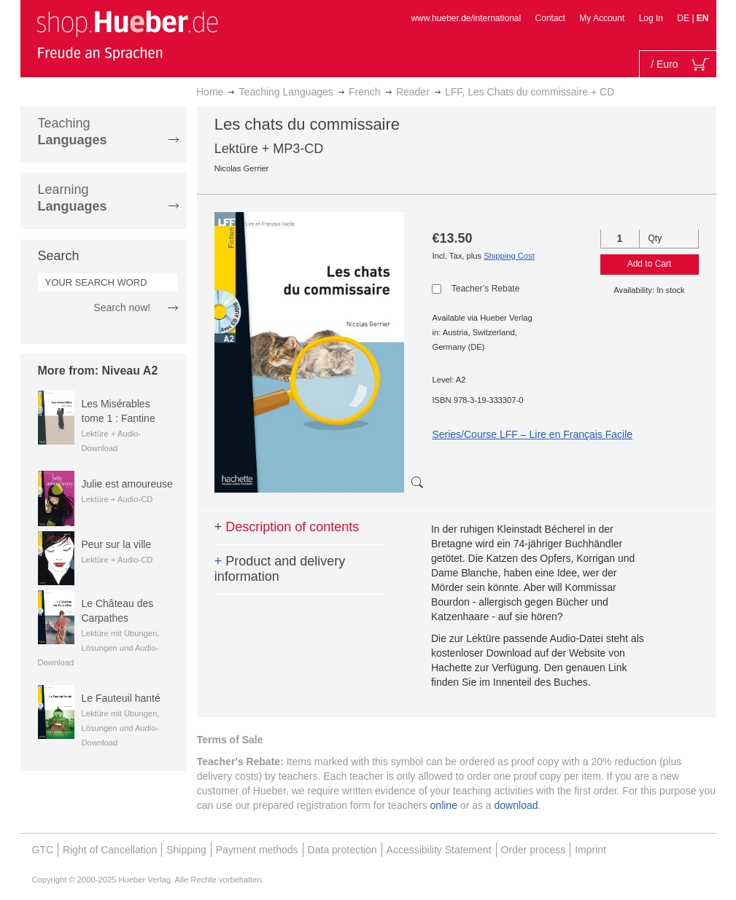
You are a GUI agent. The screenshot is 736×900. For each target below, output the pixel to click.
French (365, 92)
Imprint (590, 850)
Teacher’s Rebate (486, 288)
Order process (533, 850)
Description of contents (287, 527)
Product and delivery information (280, 569)
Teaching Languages (286, 92)
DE (684, 18)
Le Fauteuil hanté (121, 698)
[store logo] (127, 35)
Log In (651, 18)
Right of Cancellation (110, 850)
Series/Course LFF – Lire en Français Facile (532, 434)
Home (209, 92)
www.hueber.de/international (466, 18)
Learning (72, 198)
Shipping (186, 850)
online (443, 805)
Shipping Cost (509, 255)
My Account (601, 18)
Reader (413, 92)
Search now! (121, 307)
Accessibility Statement (439, 850)
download (516, 805)
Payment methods (257, 850)
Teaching (72, 131)
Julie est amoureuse (127, 484)
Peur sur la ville (117, 544)
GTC (43, 850)
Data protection (342, 850)
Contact (550, 18)
